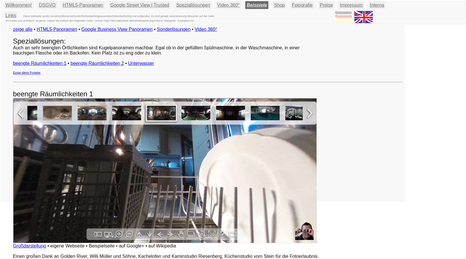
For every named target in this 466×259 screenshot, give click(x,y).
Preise (326, 5)
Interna (377, 5)
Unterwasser (141, 63)
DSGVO (47, 5)
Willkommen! (18, 5)
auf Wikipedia (162, 245)
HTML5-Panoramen (83, 5)
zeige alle (23, 29)
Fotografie (302, 5)
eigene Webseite (67, 245)
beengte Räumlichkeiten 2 (97, 63)
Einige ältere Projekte (26, 72)
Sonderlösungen (174, 29)
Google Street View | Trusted (139, 5)
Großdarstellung (29, 245)
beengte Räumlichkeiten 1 (39, 63)
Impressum (351, 5)
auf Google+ (131, 245)
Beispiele (257, 5)
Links (10, 15)
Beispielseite (102, 245)
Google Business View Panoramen (117, 29)
